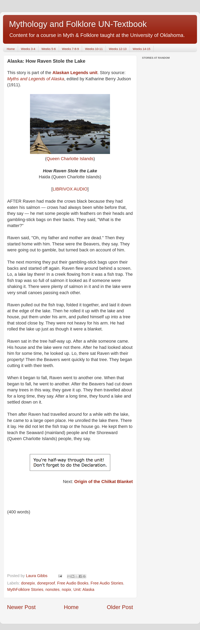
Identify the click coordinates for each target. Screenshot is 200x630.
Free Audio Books (72, 583)
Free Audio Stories (107, 583)
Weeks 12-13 (117, 49)
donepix (28, 583)
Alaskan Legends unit (74, 72)
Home (11, 49)
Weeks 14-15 (141, 49)
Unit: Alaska (83, 589)
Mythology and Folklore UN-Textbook (78, 24)
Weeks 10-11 (94, 49)
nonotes (52, 589)
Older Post (120, 607)
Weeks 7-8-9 (70, 49)
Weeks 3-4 (28, 49)
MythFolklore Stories (25, 589)
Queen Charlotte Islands (70, 158)
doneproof (46, 583)
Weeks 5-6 (48, 49)
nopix (66, 589)
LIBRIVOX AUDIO (70, 189)
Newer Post (21, 607)
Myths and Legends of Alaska (35, 78)
